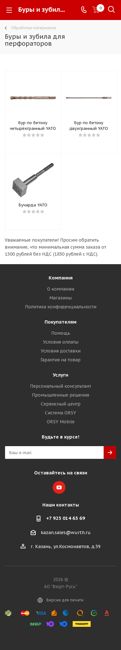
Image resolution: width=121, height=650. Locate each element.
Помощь (60, 333)
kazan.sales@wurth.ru (66, 532)
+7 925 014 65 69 (65, 518)
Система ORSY (60, 413)
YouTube (59, 487)
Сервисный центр (61, 404)
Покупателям (60, 322)
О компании (60, 289)
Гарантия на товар (60, 360)
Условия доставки (61, 351)
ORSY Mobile (61, 422)
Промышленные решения (60, 395)
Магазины (60, 298)
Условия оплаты (60, 342)
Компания (61, 278)
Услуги (60, 375)
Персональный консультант (60, 386)
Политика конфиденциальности (60, 307)
